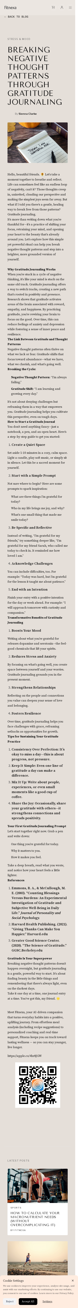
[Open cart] (53, 7)
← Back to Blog (16, 16)
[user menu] (62, 7)
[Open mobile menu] (70, 8)
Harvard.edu (37, 934)
